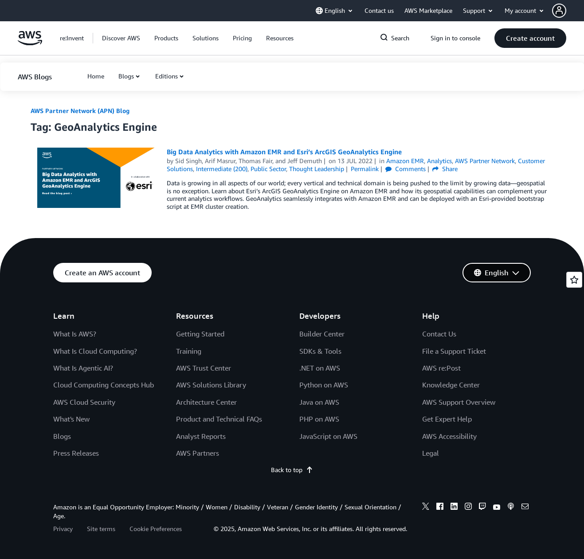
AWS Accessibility (449, 436)
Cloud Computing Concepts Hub (103, 384)
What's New (71, 418)
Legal (430, 453)
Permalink (365, 168)
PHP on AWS (319, 418)
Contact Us (439, 333)
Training (188, 351)
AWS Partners (197, 453)
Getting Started (200, 333)
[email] (525, 507)
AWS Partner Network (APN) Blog (80, 110)
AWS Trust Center (203, 368)
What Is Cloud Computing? (95, 351)
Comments (405, 168)
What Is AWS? (74, 333)
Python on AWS (323, 384)
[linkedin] (454, 507)
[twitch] (482, 507)
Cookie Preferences (155, 528)
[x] (425, 507)
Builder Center (322, 333)
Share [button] (445, 168)
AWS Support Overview (458, 402)
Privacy (63, 528)
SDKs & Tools (320, 351)
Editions (166, 76)
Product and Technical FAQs (219, 418)
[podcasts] (510, 507)
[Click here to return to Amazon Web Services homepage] (30, 43)
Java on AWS (319, 402)
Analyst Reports (201, 436)
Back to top (292, 469)
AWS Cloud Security (84, 402)
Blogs (126, 76)
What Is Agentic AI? (83, 368)
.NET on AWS (319, 368)
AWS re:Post (441, 368)
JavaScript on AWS (328, 436)
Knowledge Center (451, 384)
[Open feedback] (574, 280)
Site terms (101, 528)
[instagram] (468, 507)
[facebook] (439, 507)
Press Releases (76, 453)
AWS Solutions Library (211, 384)
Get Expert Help (447, 418)
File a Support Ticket (454, 351)
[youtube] (496, 507)
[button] (568, 10)
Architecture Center (206, 402)
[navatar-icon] (559, 11)
